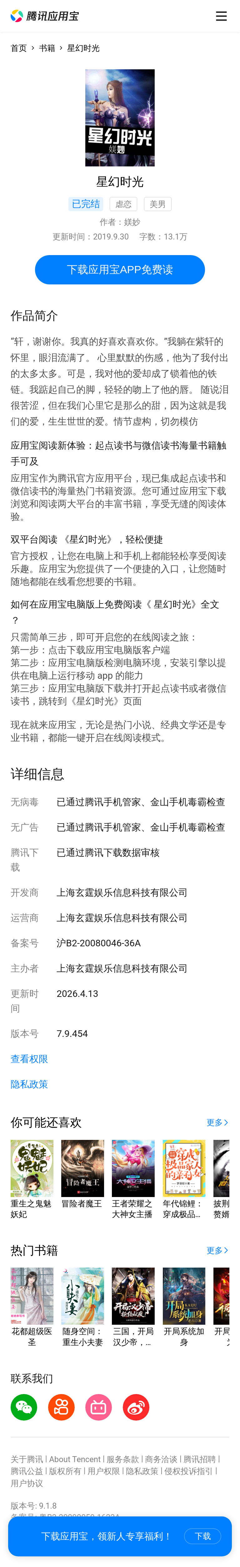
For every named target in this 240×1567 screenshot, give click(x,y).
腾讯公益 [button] (27, 1471)
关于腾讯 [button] (27, 1459)
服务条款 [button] (123, 1459)
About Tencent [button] (75, 1459)
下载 (203, 1536)
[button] (45, 16)
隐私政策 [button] (29, 1084)
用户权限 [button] (104, 1471)
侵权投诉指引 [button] (188, 1471)
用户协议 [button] (27, 1483)
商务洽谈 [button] (161, 1459)
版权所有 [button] (65, 1471)
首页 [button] (19, 48)
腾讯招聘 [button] (199, 1459)
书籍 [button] (47, 48)
